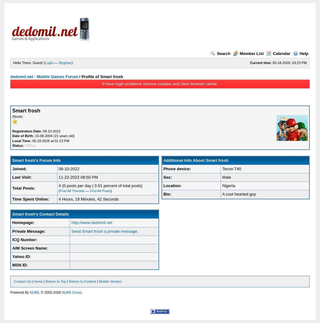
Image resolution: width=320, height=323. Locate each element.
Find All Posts (100, 191)
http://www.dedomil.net (91, 222)
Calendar (278, 53)
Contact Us (22, 281)
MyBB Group (72, 292)
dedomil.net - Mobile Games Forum (44, 76)
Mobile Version (110, 281)
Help (300, 53)
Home (38, 281)
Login (49, 63)
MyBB (34, 292)
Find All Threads (72, 191)
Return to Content (82, 281)
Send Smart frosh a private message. (104, 231)
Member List (248, 53)
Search (220, 53)
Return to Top (56, 281)
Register (65, 63)
